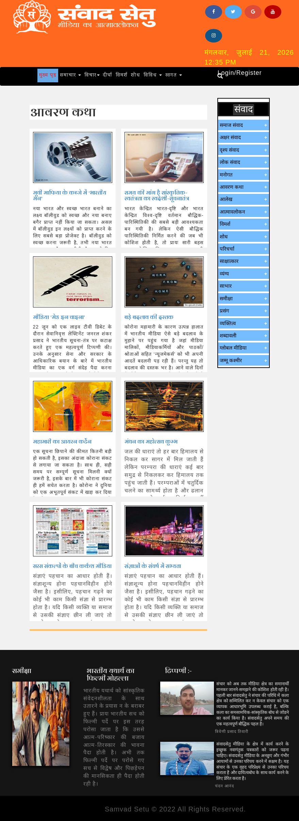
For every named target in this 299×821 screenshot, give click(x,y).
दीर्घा (107, 75)
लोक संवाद (230, 162)
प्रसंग (224, 311)
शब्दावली (228, 335)
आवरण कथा (232, 187)
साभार (226, 286)
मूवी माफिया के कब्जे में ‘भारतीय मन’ (69, 196)
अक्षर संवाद (230, 137)
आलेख (226, 199)
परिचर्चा (227, 249)
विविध (153, 75)
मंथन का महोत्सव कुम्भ (151, 442)
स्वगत (173, 75)
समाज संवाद (231, 125)
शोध (135, 75)
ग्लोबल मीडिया (233, 348)
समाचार (70, 75)
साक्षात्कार (229, 261)
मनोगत (226, 175)
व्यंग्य (224, 274)
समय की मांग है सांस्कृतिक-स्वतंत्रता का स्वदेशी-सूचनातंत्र (156, 196)
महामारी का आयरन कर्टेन (62, 442)
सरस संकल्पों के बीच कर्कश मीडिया (72, 566)
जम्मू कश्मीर (231, 360)
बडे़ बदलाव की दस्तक (148, 317)
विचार (92, 75)
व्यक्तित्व (228, 323)
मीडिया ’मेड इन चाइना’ (59, 317)
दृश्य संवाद (229, 150)
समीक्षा (226, 298)
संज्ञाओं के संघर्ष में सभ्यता (152, 566)
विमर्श (122, 75)
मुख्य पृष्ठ (47, 75)
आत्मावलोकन (232, 212)
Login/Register (239, 72)
